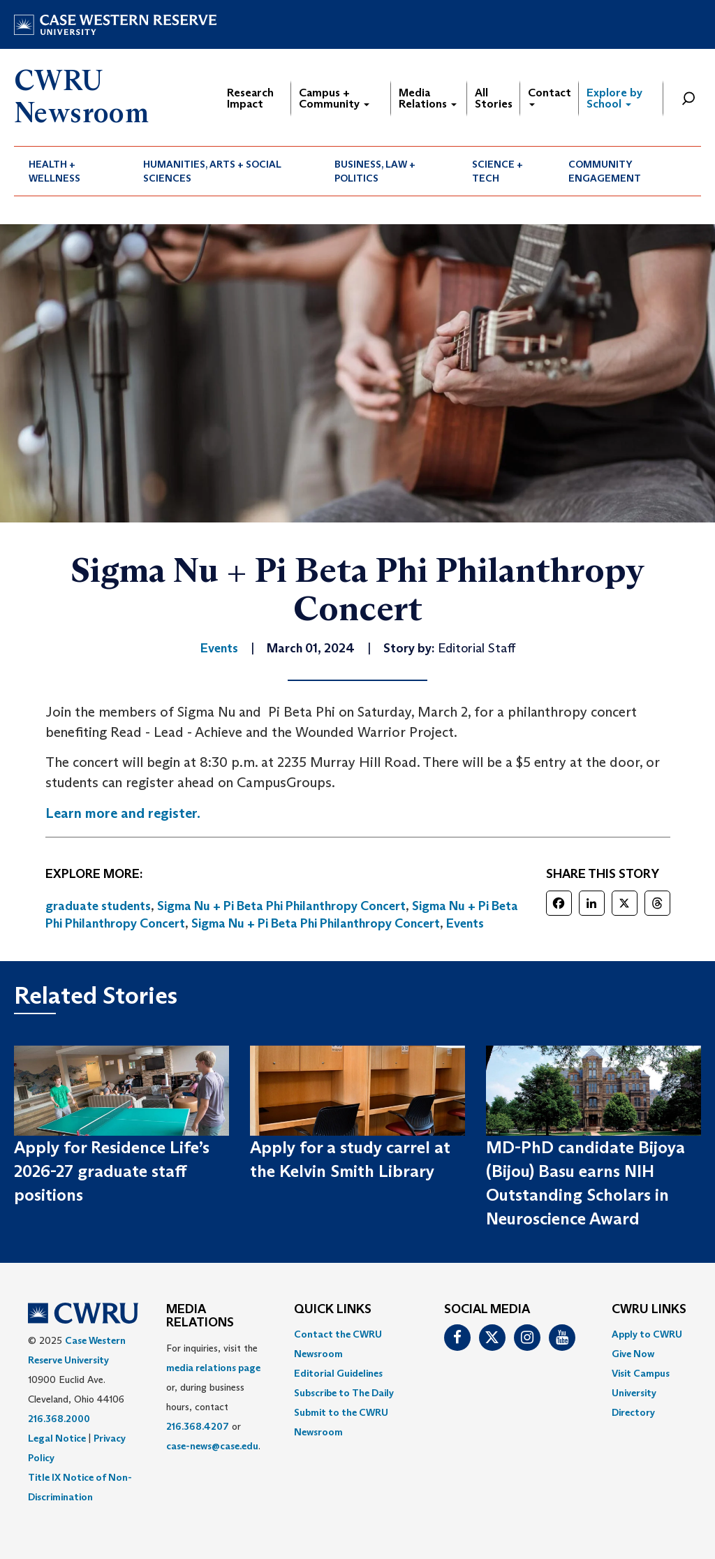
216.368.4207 (197, 1426)
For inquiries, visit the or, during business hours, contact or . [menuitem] (213, 1397)
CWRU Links (649, 1310)
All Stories (494, 98)
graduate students (98, 906)
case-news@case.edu (212, 1446)
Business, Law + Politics (374, 171)
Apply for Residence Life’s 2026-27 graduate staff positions (111, 1171)
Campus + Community (334, 98)
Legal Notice (57, 1438)
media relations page (213, 1367)
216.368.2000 (59, 1418)
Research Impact (250, 98)
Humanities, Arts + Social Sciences (212, 171)
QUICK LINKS (332, 1310)
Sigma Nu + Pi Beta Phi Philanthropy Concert (281, 906)
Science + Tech (497, 171)
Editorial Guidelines (338, 1373)
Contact (549, 96)
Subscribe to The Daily (344, 1392)
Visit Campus (641, 1373)
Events (465, 923)
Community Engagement (604, 171)
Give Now (633, 1353)
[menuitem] (71, 171)
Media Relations (428, 98)
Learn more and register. (122, 813)
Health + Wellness (54, 171)
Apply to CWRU (647, 1334)
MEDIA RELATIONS (200, 1317)
